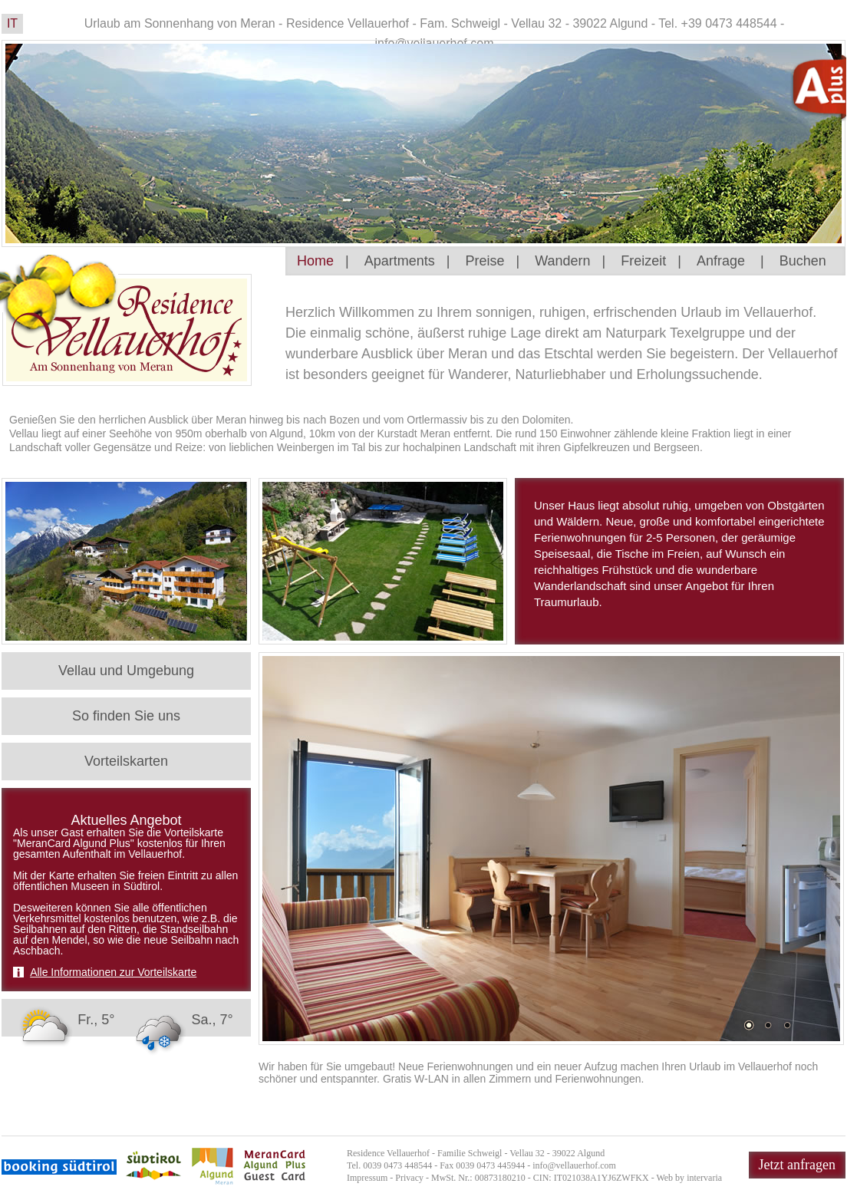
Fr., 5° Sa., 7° (124, 1019)
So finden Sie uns (126, 716)
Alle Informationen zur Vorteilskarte (113, 972)
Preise (484, 261)
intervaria (704, 1177)
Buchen (802, 261)
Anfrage (721, 261)
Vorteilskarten (126, 761)
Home (315, 261)
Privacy (409, 1177)
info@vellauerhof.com (574, 1165)
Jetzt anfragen (797, 1164)
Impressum (367, 1177)
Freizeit (643, 261)
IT (12, 23)
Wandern (562, 261)
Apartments (399, 261)
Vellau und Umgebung (126, 670)
